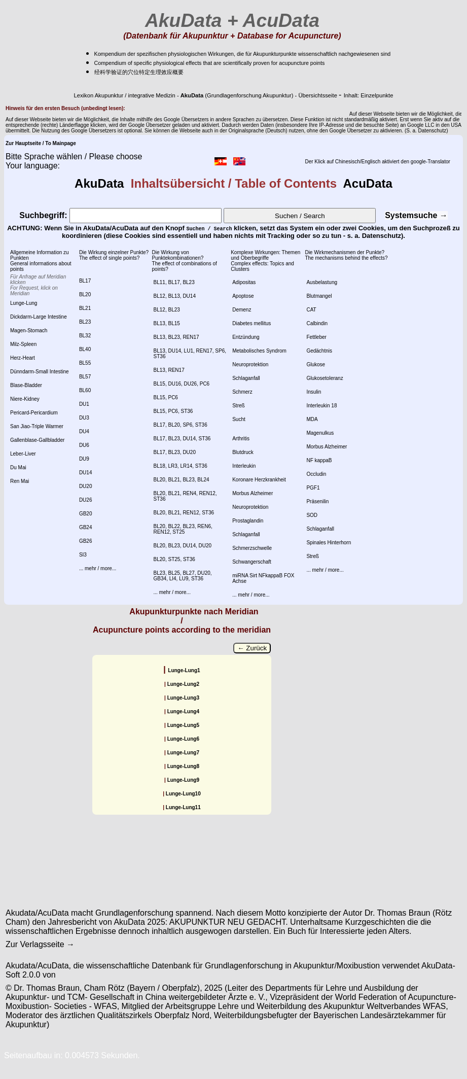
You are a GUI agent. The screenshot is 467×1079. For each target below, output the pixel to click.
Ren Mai (19, 481)
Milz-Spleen (23, 344)
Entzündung (245, 337)
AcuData (364, 183)
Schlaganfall (246, 378)
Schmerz (242, 392)
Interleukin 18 (321, 405)
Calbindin (317, 323)
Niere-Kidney (25, 399)
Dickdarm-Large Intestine (38, 317)
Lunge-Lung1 (184, 670)
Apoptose (243, 296)
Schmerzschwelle (252, 548)
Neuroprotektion (250, 364)
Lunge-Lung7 (183, 752)
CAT (311, 309)
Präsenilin (317, 501)
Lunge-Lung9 (183, 780)
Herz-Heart (22, 358)
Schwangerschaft (251, 562)
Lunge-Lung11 (183, 807)
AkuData (103, 183)
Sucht (238, 419)
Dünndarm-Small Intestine (39, 371)
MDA (311, 419)
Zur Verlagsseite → (40, 944)
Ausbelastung (321, 282)
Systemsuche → (416, 215)
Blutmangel (319, 296)
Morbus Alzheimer (252, 493)
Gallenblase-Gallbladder (37, 440)
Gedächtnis (319, 351)
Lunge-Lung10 (183, 793)
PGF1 (312, 488)
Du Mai (18, 467)
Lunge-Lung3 (183, 698)
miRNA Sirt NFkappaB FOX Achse (263, 578)
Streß (238, 405)
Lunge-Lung (23, 303)
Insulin (313, 392)
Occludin (316, 474)
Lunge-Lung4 (183, 711)
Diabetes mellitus (251, 323)
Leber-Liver (23, 454)
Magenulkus (320, 433)
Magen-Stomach (28, 330)
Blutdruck (243, 452)
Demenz (241, 309)
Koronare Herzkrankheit (259, 479)
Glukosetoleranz (324, 378)
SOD (311, 515)
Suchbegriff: (120, 215)
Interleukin (244, 466)
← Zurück (252, 648)
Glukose (315, 364)
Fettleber (316, 337)
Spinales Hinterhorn (328, 542)
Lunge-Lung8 (183, 766)
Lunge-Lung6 (183, 739)
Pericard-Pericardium (34, 412)
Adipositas (244, 282)
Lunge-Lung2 (183, 684)
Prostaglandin (247, 521)
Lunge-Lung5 (183, 725)
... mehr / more (95, 568)
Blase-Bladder (26, 385)
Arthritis (240, 438)
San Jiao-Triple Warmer (36, 426)
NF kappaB (319, 460)
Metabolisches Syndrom (259, 351)
